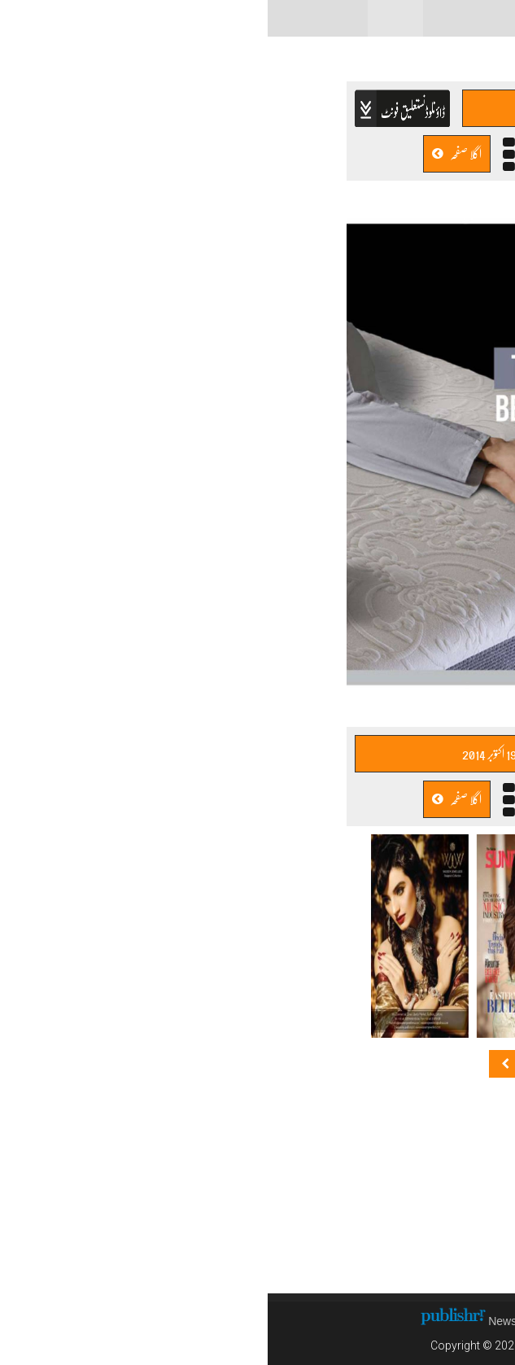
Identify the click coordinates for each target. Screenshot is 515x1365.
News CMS (250, 1321)
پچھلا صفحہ (325, 153)
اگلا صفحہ (189, 153)
